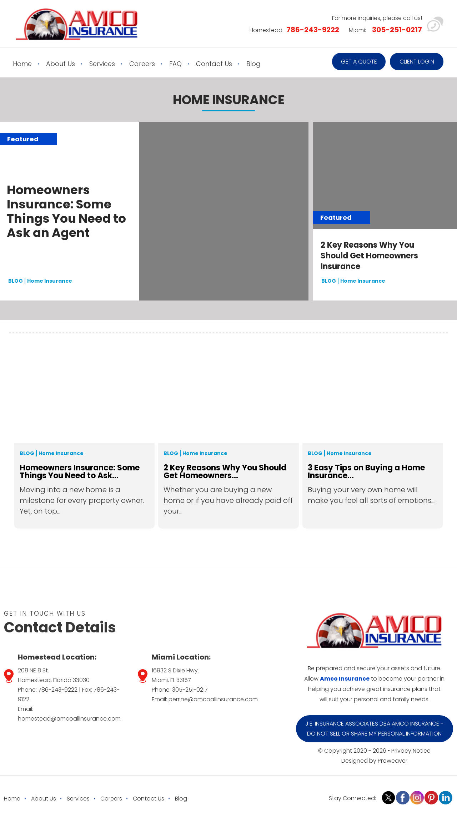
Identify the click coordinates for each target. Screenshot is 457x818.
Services (102, 63)
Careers (142, 63)
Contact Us (214, 63)
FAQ (175, 63)
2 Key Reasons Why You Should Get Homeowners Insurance (369, 256)
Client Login (417, 61)
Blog (253, 63)
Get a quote (359, 61)
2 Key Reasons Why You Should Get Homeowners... (225, 471)
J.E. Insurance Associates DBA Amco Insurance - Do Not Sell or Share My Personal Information (374, 728)
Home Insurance (49, 281)
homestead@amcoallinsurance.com (69, 719)
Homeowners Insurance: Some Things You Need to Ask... (80, 471)
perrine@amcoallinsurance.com (213, 699)
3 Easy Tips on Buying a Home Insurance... (366, 471)
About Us (60, 63)
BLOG (15, 281)
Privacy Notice (411, 751)
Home (22, 63)
